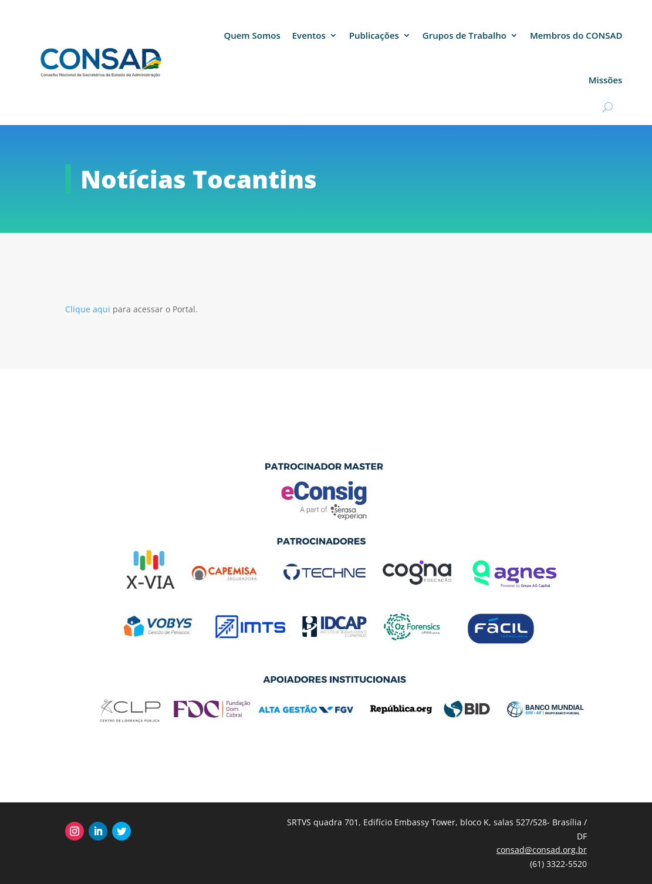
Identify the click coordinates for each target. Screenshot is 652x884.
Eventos (309, 35)
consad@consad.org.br (541, 849)
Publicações (374, 35)
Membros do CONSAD (576, 35)
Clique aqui (89, 309)
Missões (606, 80)
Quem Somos (252, 35)
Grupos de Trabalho (464, 35)
